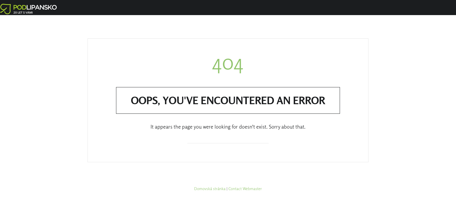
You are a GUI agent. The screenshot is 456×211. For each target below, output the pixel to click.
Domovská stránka (210, 188)
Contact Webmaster (245, 188)
